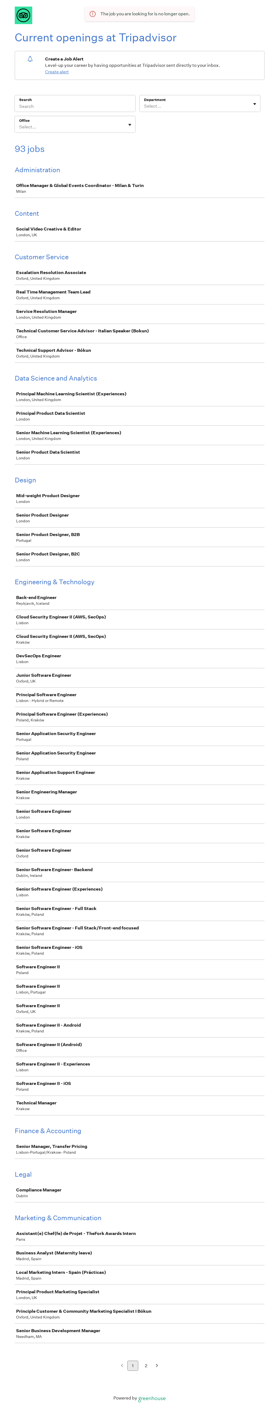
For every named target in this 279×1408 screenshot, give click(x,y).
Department (155, 99)
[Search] (75, 107)
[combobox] (144, 106)
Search (25, 99)
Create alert (57, 71)
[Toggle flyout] (254, 104)
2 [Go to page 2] (146, 1365)
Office (24, 120)
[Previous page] (122, 1366)
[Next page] (157, 1366)
